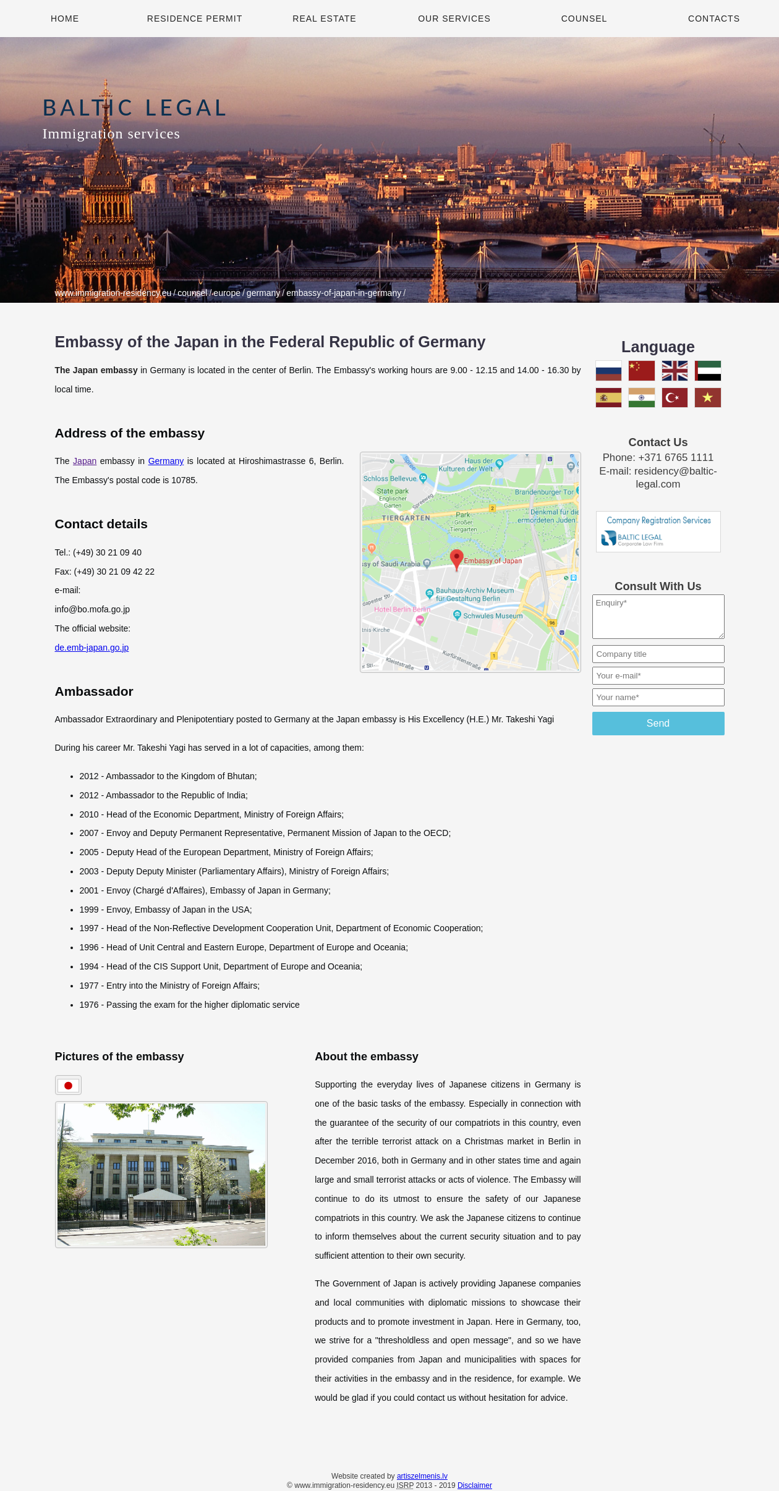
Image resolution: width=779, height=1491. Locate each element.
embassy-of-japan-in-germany (343, 293)
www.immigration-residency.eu (113, 293)
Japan (84, 461)
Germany (166, 461)
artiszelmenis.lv (422, 1476)
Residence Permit (194, 18)
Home (65, 18)
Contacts (714, 18)
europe (227, 293)
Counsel (584, 18)
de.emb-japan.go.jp (92, 648)
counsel (192, 293)
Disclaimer (475, 1485)
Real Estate (324, 18)
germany (263, 293)
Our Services (454, 18)
